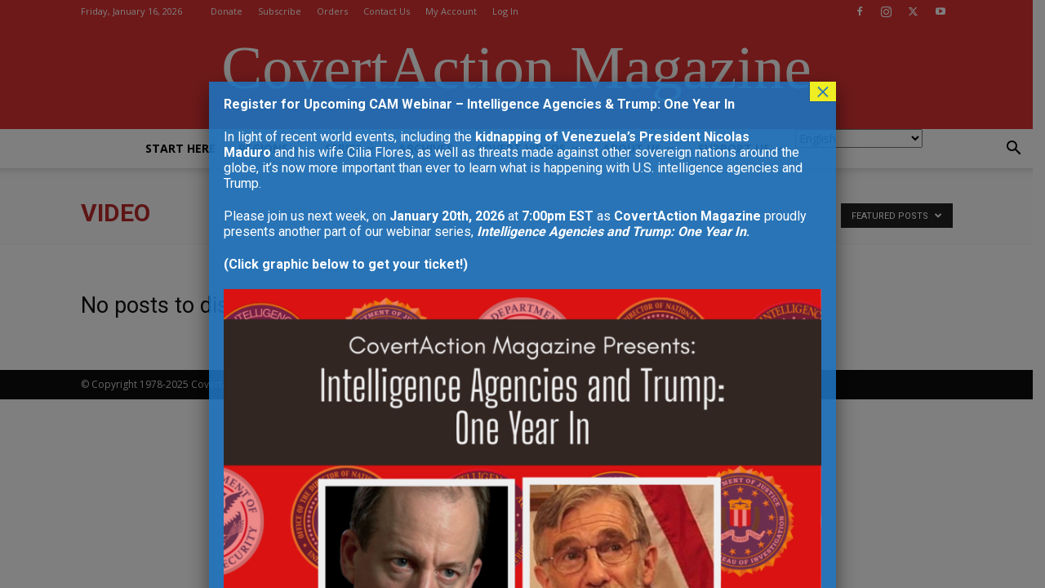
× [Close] (823, 91)
